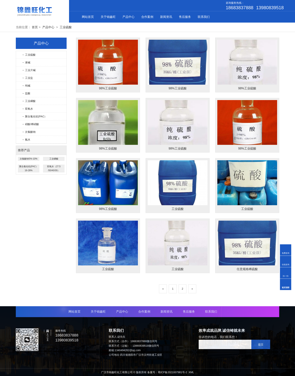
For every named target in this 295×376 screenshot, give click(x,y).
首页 (35, 27)
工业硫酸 (66, 27)
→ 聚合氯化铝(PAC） (34, 116)
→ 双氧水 (27, 108)
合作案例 (147, 16)
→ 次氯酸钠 (29, 131)
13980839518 (270, 7)
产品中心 (128, 16)
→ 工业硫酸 (29, 54)
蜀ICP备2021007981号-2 (172, 372)
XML (191, 372)
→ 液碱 (26, 62)
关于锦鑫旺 (108, 16)
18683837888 (239, 7)
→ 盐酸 (26, 93)
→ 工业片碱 (29, 70)
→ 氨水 (26, 139)
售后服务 (185, 16)
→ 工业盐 (27, 77)
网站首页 (88, 16)
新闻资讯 (166, 16)
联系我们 (204, 16)
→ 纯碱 (26, 85)
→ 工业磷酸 (29, 101)
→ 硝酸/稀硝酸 (30, 124)
